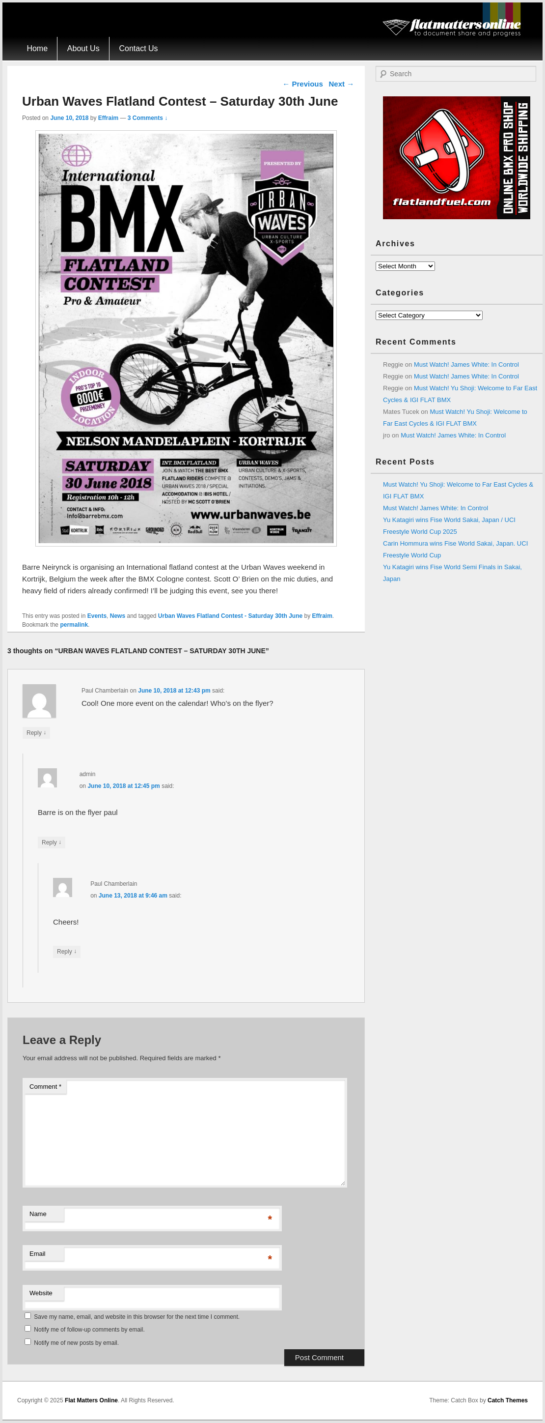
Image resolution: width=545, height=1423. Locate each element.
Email (37, 1253)
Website (41, 1293)
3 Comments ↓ (147, 118)
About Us (83, 48)
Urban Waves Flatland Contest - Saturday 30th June (230, 615)
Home (37, 48)
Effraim (108, 118)
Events (97, 615)
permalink (74, 624)
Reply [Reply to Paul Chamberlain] (36, 732)
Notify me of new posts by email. (76, 1342)
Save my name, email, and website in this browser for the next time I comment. (137, 1316)
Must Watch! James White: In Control (466, 364)
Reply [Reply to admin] (51, 842)
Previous (302, 84)
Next (341, 84)
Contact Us (138, 48)
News (117, 615)
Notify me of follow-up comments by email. (89, 1329)
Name (38, 1214)
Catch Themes (508, 1400)
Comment (45, 1086)
